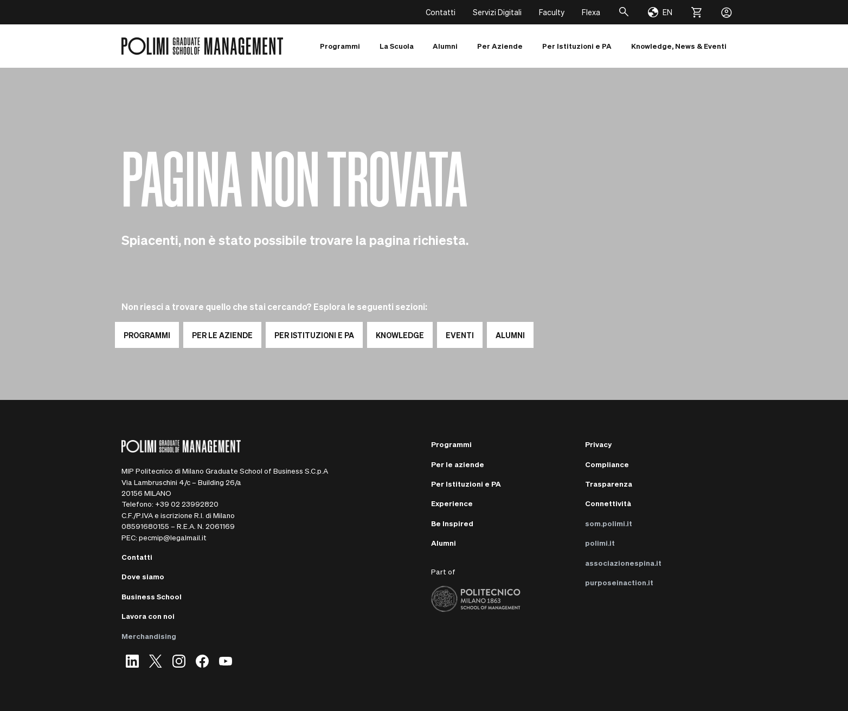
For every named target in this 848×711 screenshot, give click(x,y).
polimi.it (600, 542)
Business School (151, 596)
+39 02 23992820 (187, 503)
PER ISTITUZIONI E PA (314, 335)
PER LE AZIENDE (222, 335)
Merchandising (148, 636)
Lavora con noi (148, 615)
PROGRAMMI (147, 335)
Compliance (607, 464)
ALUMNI (510, 335)
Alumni (443, 542)
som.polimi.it (608, 523)
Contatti (440, 12)
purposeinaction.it (619, 582)
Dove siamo (142, 576)
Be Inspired (452, 523)
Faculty (551, 12)
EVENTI (460, 335)
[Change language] (660, 12)
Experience (452, 503)
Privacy (598, 444)
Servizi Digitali (497, 12)
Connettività (608, 503)
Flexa (591, 12)
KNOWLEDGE (400, 335)
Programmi (451, 444)
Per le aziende (457, 464)
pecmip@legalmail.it (173, 537)
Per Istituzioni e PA (466, 483)
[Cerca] (624, 12)
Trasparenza (608, 483)
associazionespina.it (623, 562)
